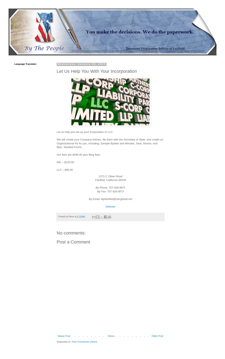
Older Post (157, 336)
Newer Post (64, 336)
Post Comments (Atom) (84, 341)
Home (111, 336)
